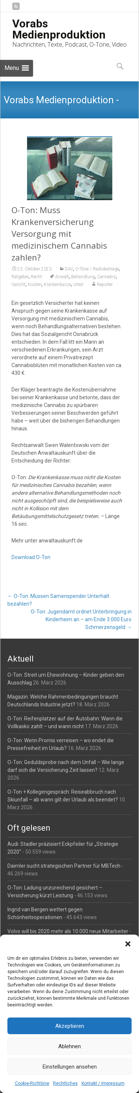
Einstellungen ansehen (70, 1066)
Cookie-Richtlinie (32, 1083)
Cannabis (106, 276)
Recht (36, 276)
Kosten (35, 284)
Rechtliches (65, 1083)
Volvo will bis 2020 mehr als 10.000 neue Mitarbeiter (67, 931)
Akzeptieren (69, 1026)
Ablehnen (69, 1046)
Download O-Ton (30, 557)
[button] (128, 944)
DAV (69, 269)
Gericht (18, 284)
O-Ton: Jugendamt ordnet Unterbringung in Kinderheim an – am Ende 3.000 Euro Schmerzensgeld (81, 619)
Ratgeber (20, 276)
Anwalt (62, 276)
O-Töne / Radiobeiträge (97, 269)
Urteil (78, 284)
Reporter (105, 284)
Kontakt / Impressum (103, 1083)
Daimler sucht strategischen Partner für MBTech (63, 866)
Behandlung (83, 276)
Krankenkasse (57, 284)
